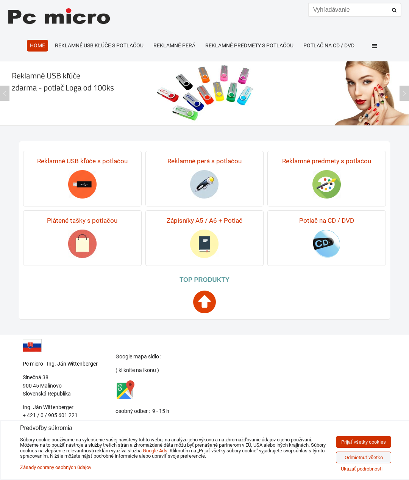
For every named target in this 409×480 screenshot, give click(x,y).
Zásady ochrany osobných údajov (55, 467)
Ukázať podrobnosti (361, 469)
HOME (37, 45)
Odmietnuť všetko (364, 457)
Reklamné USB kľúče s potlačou (99, 45)
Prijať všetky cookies (363, 442)
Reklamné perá (174, 45)
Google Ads (155, 450)
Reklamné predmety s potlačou (249, 45)
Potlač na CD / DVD (328, 45)
